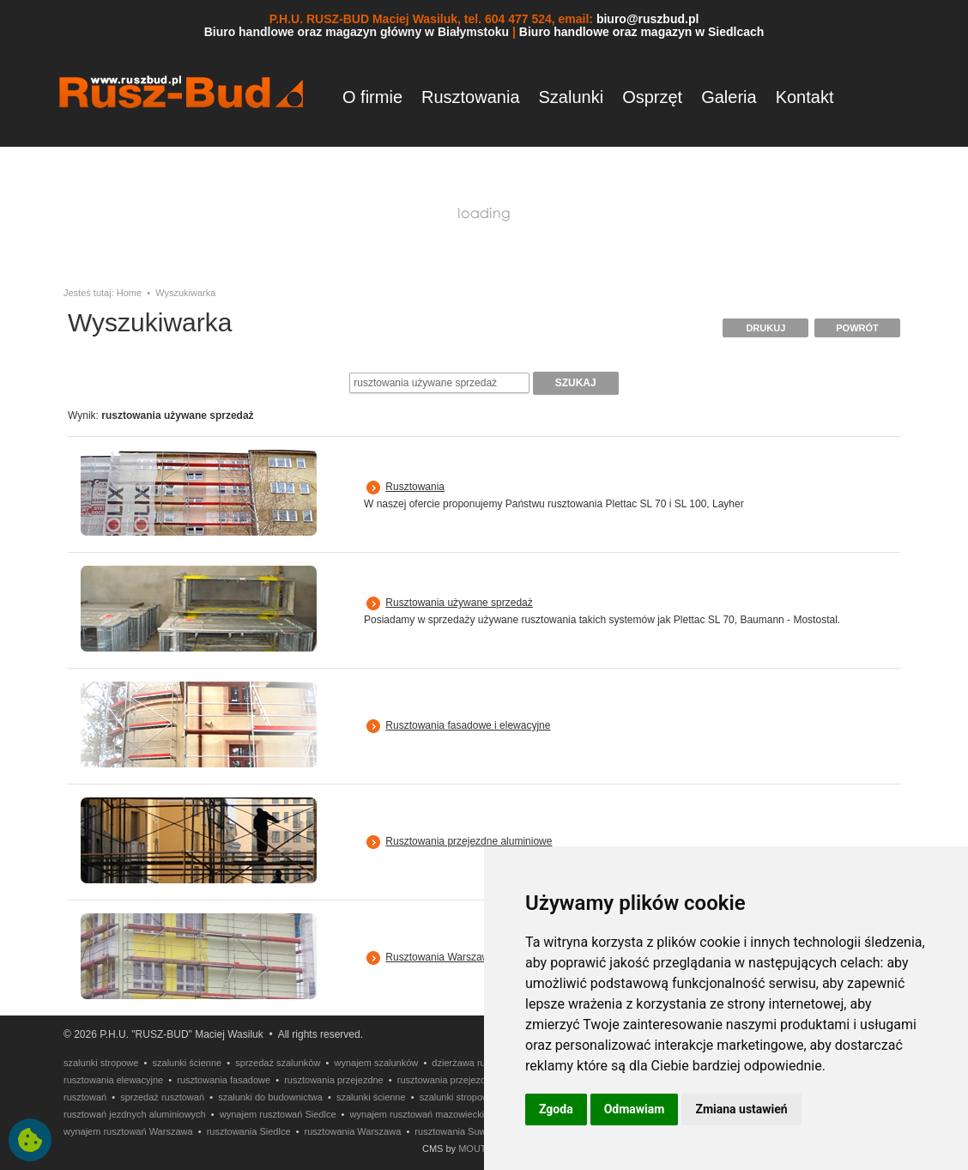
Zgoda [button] (556, 1109)
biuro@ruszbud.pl (647, 19)
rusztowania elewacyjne (113, 1080)
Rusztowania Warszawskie (446, 957)
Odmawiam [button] (634, 1109)
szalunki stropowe (101, 1063)
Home (129, 293)
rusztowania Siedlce (249, 1131)
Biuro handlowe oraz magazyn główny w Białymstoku (357, 32)
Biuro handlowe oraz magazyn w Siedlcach (642, 32)
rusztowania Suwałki (457, 1131)
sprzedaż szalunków (277, 1063)
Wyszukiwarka (185, 293)
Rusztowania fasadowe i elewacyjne (467, 725)
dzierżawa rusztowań (476, 1063)
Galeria (728, 97)
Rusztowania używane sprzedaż (458, 603)
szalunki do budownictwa (270, 1097)
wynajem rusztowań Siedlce (278, 1114)
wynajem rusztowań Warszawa (128, 1131)
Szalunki (571, 97)
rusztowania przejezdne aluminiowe (472, 1080)
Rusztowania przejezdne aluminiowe (468, 841)
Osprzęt (652, 97)
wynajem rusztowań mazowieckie (420, 1114)
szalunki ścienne (187, 1063)
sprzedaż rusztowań (162, 1097)
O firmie (372, 97)
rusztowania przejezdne (334, 1080)
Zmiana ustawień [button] (741, 1109)
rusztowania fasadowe (223, 1080)
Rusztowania (470, 97)
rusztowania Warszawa (353, 1131)
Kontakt (805, 97)
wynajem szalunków (376, 1063)
